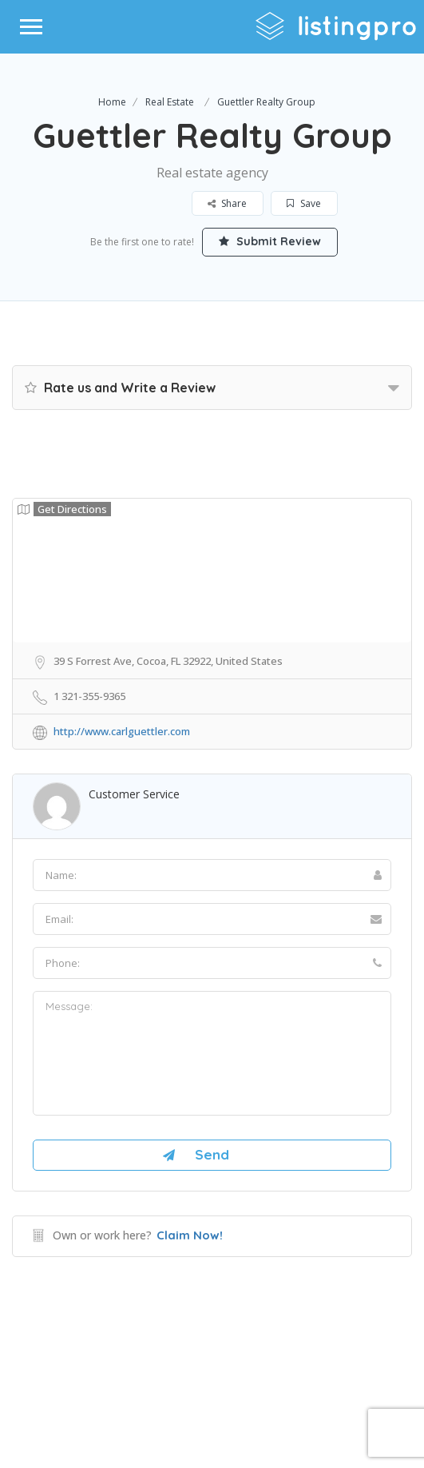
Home (112, 102)
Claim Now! (190, 1235)
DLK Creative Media (268, 1391)
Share (227, 203)
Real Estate (169, 102)
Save (304, 203)
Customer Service (134, 794)
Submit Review (270, 241)
